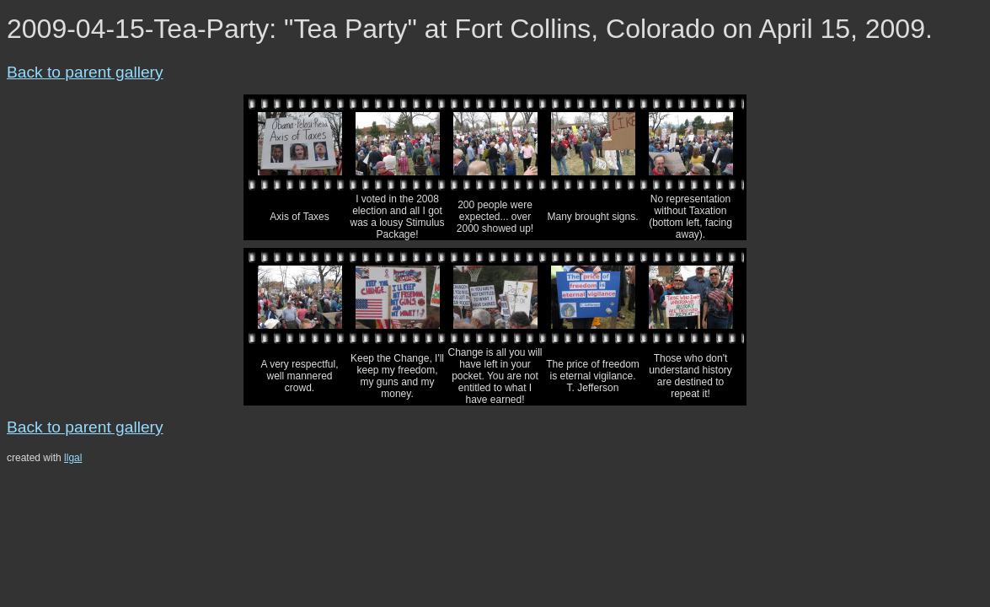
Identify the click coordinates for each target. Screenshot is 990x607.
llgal (73, 458)
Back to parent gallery (85, 72)
